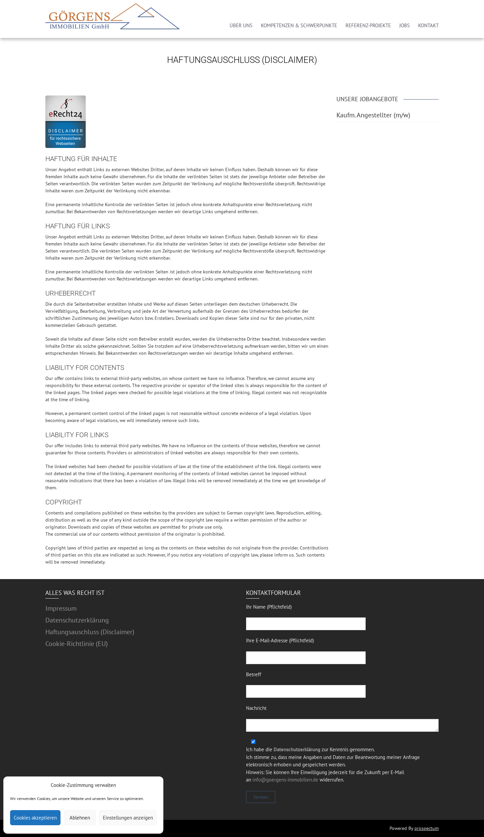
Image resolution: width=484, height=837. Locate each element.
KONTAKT (428, 25)
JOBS (404, 25)
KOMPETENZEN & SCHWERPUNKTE (299, 25)
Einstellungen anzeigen (128, 817)
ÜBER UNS (241, 25)
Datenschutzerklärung (77, 620)
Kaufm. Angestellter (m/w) (373, 115)
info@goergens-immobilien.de (285, 779)
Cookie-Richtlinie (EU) (76, 643)
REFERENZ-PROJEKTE (368, 25)
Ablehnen (80, 817)
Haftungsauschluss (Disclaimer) (89, 631)
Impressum (61, 608)
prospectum (426, 828)
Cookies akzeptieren (35, 817)
